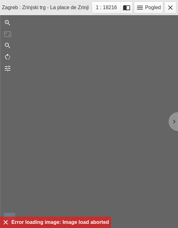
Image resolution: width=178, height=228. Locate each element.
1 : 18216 (106, 8)
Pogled (148, 7)
